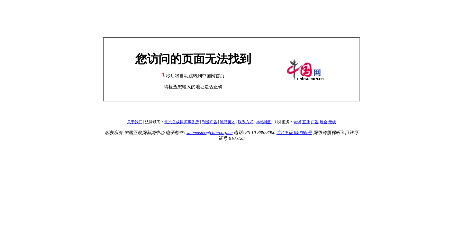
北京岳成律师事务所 (181, 122)
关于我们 (134, 122)
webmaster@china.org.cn (209, 132)
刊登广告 (209, 122)
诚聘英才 (227, 122)
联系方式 (245, 122)
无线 (332, 122)
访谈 (297, 122)
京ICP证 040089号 (294, 132)
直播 (306, 122)
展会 (323, 122)
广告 (315, 122)
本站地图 (264, 122)
